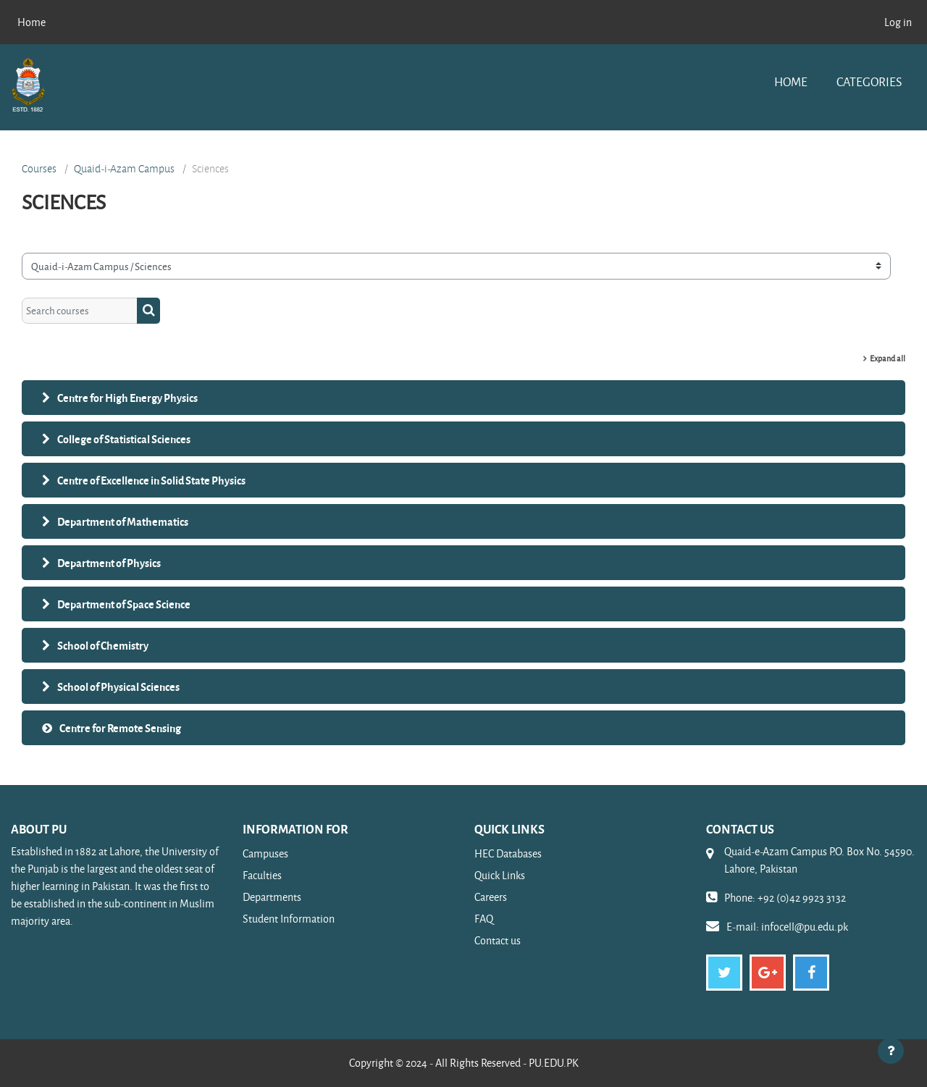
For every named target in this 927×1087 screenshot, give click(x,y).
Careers (490, 897)
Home (791, 81)
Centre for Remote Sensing (120, 728)
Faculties (262, 875)
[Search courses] (80, 311)
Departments (272, 897)
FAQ (483, 918)
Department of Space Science (123, 604)
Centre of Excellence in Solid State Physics (151, 480)
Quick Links (499, 875)
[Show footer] (891, 1051)
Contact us (497, 940)
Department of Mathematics (122, 521)
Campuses (265, 853)
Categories (869, 81)
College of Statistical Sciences (123, 439)
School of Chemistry (102, 645)
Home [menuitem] (31, 22)
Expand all (887, 358)
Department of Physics (109, 563)
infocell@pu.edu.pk (804, 926)
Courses (39, 168)
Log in (898, 22)
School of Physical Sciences (118, 686)
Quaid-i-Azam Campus (124, 168)
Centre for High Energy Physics (127, 398)
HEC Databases (508, 853)
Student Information (289, 918)
